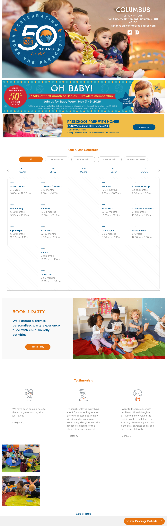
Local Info (83, 513)
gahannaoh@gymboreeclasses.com (133, 26)
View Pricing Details (144, 521)
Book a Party (37, 347)
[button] (9, 170)
